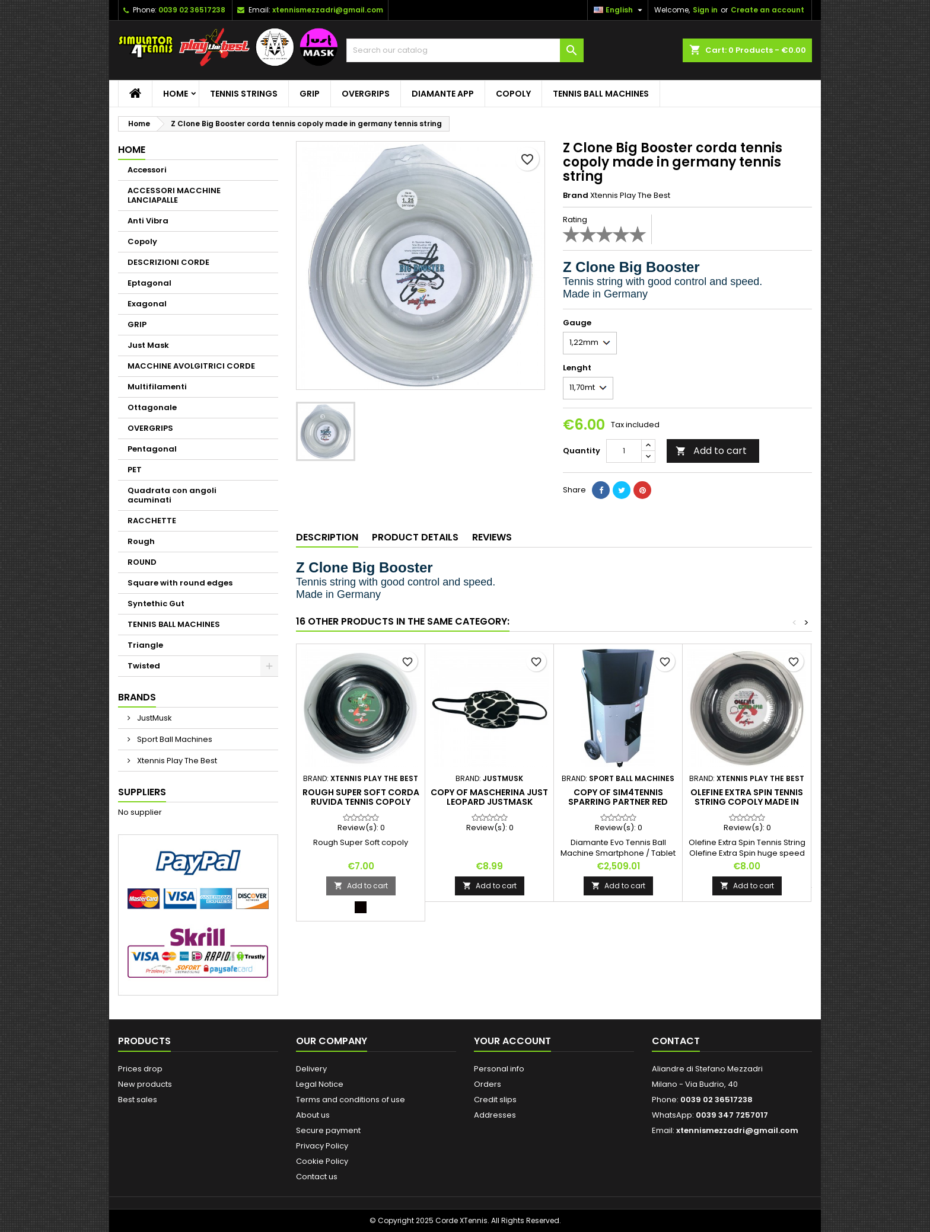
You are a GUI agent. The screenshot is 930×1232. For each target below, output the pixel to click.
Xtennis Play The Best (176, 760)
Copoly (513, 94)
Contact (676, 1041)
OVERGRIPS (366, 94)
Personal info (499, 1068)
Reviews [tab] (492, 537)
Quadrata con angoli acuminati (172, 495)
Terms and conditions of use (350, 1099)
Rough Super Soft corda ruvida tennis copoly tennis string (360, 801)
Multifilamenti (157, 386)
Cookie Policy (322, 1161)
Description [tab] (327, 537)
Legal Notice (319, 1084)
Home (175, 94)
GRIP (310, 94)
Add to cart (711, 450)
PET (135, 469)
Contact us (316, 1176)
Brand (575, 195)
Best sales (137, 1099)
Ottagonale (152, 407)
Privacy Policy (322, 1145)
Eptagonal (149, 283)
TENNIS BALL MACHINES (601, 94)
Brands (137, 697)
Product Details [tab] (415, 537)
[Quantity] (624, 451)
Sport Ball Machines (173, 739)
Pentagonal (152, 449)
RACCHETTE (152, 520)
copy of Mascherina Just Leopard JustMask (489, 797)
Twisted (144, 665)
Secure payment (328, 1130)
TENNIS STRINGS (244, 94)
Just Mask (148, 345)
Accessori (147, 169)
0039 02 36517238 (191, 10)
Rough (141, 541)
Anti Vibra (148, 220)
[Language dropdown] (619, 10)
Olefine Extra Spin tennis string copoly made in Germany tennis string (746, 801)
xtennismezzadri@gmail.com (327, 10)
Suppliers (142, 792)
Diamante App (443, 94)
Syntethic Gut (156, 603)
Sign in (705, 10)
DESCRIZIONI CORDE (168, 262)
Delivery (311, 1068)
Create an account (767, 10)
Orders (487, 1084)
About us (313, 1115)
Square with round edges (180, 582)
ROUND (142, 562)
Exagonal (147, 303)
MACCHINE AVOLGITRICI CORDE (191, 366)
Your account (512, 1041)
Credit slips (495, 1099)
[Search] (465, 50)
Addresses (495, 1115)
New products (145, 1084)
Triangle (145, 645)
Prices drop (140, 1068)
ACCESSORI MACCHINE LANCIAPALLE (174, 195)
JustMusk (153, 718)
